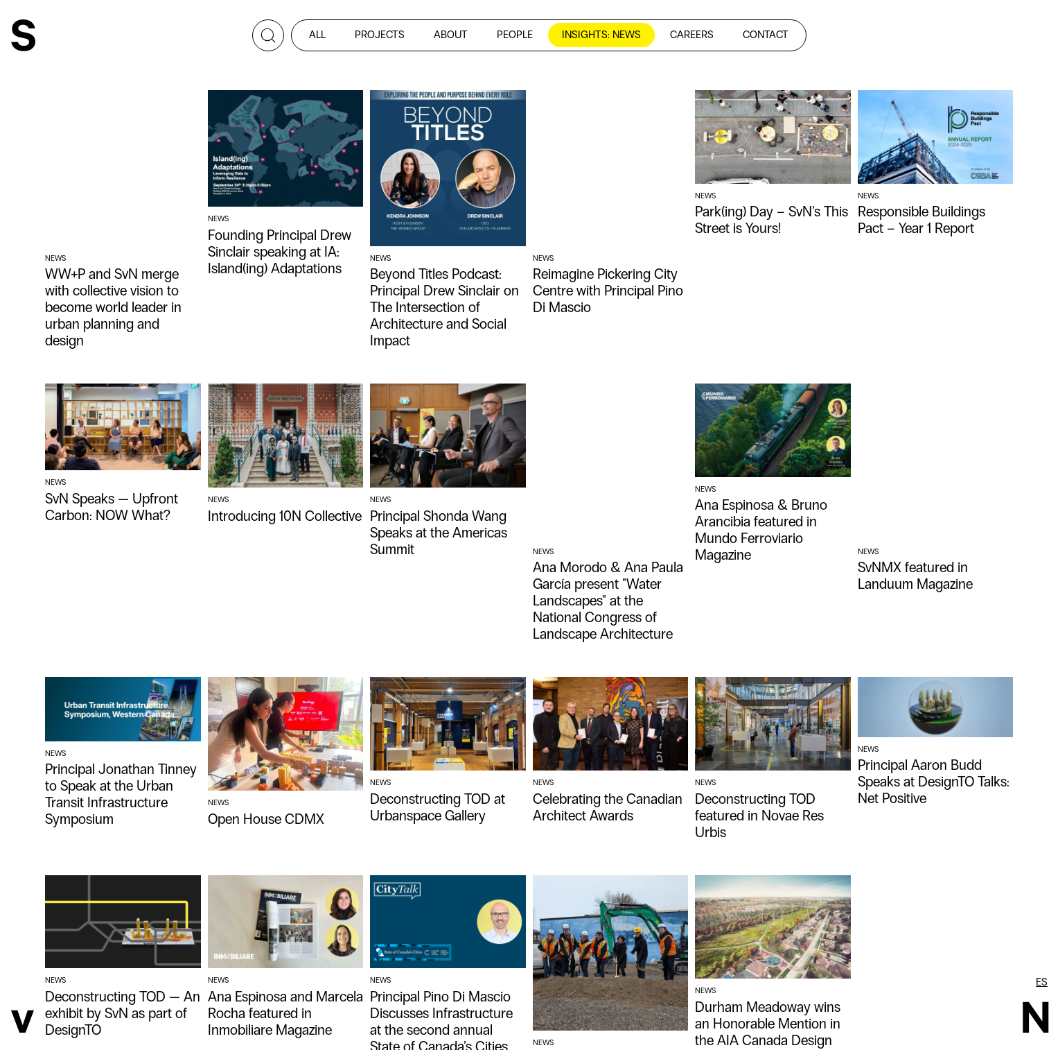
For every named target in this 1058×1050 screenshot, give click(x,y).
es (1042, 982)
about (451, 34)
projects (380, 34)
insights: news (601, 34)
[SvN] (23, 37)
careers (692, 34)
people (515, 34)
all (317, 34)
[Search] (268, 35)
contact (765, 34)
